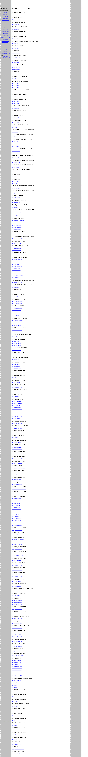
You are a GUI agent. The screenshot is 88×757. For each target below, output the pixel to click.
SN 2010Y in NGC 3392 (18, 394)
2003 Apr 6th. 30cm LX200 (17, 613)
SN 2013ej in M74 (17, 179)
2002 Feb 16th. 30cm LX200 (17, 668)
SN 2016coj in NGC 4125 (19, 110)
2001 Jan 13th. (14, 715)
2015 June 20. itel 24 (15, 141)
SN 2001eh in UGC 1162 (19, 689)
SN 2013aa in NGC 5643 (19, 200)
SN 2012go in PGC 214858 (19, 205)
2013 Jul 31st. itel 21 (15, 181)
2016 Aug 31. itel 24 (15, 108)
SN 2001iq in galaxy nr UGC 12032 (22, 678)
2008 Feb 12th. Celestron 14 (17, 514)
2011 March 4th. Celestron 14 (17, 330)
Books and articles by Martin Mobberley (5, 42)
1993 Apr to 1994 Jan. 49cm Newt (18, 749)
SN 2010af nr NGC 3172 (19, 385)
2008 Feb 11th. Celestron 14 (17, 512)
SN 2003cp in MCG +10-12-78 (20, 616)
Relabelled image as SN (16, 69)
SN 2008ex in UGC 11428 (19, 486)
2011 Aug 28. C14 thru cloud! (17, 266)
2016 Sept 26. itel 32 (15, 103)
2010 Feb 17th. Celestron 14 (17, 409)
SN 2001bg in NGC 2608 (19, 699)
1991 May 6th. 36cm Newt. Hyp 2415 (18, 753)
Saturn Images (5, 29)
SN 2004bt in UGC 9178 (18, 579)
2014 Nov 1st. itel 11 (15, 157)
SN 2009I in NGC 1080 (18, 456)
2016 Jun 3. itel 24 (15, 113)
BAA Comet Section (6, 57)
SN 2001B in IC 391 (17, 713)
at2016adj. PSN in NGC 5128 (20, 125)
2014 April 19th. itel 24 (16, 162)
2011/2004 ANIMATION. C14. (17, 275)
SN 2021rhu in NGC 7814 (19, 31)
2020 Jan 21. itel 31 (15, 62)
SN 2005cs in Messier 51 (18, 563)
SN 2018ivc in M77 (17, 71)
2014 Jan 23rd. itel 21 (15, 176)
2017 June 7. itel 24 (15, 85)
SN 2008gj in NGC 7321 (18, 477)
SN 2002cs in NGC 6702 (18, 644)
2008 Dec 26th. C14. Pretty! (17, 472)
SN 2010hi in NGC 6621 (18, 370)
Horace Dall (5, 18)
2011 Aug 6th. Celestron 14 (17, 287)
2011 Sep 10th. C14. (15, 277)
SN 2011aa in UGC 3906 (19, 327)
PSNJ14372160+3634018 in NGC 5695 (23, 144)
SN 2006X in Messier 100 (19, 551)
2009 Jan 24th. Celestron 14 (17, 447)
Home (5, 12)
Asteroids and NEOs (5, 20)
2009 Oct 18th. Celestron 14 (17, 437)
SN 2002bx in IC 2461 (18, 648)
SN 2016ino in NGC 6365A (19, 94)
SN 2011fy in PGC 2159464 (19, 257)
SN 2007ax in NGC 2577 (19, 523)
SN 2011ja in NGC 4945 (18, 241)
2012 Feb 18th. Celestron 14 (17, 233)
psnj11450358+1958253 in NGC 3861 (22, 165)
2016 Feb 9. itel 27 (15, 127)
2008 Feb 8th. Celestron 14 (16, 507)
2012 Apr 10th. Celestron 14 (17, 229)
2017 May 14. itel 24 (15, 92)
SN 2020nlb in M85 (17, 46)
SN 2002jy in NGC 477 (18, 630)
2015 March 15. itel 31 (16, 151)
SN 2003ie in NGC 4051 (18, 593)
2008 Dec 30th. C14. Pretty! (17, 474)
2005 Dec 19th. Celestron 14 (17, 560)
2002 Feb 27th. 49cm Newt (16, 671)
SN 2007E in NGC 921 (18, 532)
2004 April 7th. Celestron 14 (17, 586)
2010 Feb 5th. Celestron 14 (16, 405)
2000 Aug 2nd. (14, 725)
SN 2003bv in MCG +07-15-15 (20, 625)
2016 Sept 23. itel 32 (15, 101)
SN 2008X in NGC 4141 (18, 496)
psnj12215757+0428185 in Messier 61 (22, 155)
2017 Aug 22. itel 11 (15, 78)
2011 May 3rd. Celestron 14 (17, 296)
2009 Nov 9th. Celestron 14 (17, 423)
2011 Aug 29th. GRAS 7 (16, 268)
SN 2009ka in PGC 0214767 (20, 426)
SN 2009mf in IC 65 (17, 399)
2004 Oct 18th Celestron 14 (17, 576)
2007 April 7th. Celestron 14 (17, 525)
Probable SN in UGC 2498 (19, 347)
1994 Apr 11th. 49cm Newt (16, 744)
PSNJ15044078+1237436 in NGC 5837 (23, 139)
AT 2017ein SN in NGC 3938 (20, 81)
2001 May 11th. (14, 701)
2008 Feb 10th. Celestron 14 (17, 498)
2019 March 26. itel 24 (16, 67)
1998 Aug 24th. (14, 739)
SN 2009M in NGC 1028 (19, 445)
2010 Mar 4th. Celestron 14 (17, 412)
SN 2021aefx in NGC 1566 (19, 27)
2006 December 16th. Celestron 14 (18, 539)
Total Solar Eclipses (5, 49)
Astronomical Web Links (5, 53)
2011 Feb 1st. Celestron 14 (16, 341)
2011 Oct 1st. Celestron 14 (16, 254)
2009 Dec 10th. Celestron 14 (17, 401)
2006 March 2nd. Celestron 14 (17, 555)
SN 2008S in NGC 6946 (18, 501)
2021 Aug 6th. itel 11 (15, 34)
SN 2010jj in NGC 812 (18, 352)
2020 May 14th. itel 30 (16, 53)
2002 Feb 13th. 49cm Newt (16, 662)
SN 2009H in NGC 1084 (18, 461)
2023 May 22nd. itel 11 (16, 19)
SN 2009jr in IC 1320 (18, 435)
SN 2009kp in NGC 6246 (19, 421)
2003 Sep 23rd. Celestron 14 (17, 595)
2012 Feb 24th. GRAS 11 (16, 250)
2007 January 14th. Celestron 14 (17, 534)
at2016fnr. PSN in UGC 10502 (20, 106)
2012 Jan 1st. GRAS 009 (16, 243)
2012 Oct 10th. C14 (15, 215)
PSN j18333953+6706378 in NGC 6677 (23, 129)
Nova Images (5, 33)
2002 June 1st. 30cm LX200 (17, 646)
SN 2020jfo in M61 (17, 50)
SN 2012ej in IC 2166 (18, 218)
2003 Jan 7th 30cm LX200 (16, 634)
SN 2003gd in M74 (17, 598)
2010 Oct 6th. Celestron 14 (16, 366)
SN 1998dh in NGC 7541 (19, 737)
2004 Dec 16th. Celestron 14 (17, 570)
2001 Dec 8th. (14, 685)
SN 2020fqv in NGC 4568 (19, 55)
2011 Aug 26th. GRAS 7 (16, 264)
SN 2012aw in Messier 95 (19, 223)
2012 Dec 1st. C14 (15, 207)
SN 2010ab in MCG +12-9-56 (20, 389)
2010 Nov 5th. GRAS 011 (16, 359)
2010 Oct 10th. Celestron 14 (17, 368)
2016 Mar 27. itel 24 (15, 122)
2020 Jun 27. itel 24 (15, 48)
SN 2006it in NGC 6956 (18, 542)
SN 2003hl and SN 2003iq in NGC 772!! (23, 588)
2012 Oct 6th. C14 (15, 213)
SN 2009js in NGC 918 (18, 430)
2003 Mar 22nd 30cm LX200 (17, 628)
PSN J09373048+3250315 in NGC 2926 (23, 236)
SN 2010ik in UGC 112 (18, 362)
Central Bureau (5, 56)
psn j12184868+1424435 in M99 (21, 169)
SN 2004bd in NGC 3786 (19, 584)
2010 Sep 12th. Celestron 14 (17, 372)
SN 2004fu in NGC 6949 (18, 567)
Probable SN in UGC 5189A (20, 357)
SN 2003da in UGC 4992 (19, 606)
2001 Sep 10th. (14, 691)
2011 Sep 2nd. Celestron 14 (17, 259)
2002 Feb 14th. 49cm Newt (16, 664)
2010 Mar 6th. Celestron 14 (17, 387)
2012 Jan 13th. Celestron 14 (17, 238)
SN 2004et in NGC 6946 (18, 572)
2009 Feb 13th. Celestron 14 (17, 449)
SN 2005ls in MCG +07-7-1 (19, 558)
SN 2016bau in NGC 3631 (19, 120)
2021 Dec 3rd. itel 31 (15, 29)
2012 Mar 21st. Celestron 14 (17, 227)
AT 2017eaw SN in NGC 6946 (20, 89)
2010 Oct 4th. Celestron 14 (16, 364)
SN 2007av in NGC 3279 (19, 527)
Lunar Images (5, 39)
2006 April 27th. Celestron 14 (17, 549)
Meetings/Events (5, 47)
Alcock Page (5, 16)
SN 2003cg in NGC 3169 (19, 621)
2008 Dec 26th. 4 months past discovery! (19, 489)
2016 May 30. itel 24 (15, 117)
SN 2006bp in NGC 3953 (19, 546)
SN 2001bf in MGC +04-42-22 (20, 704)
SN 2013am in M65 (17, 195)
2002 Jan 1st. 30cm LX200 (16, 680)
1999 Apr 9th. (14, 734)
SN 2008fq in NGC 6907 (18, 482)
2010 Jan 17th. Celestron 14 (17, 403)
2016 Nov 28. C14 (15, 96)
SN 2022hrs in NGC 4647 (19, 22)
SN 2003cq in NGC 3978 (19, 611)
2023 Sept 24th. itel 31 (16, 14)
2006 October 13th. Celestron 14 (17, 544)
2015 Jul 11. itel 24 (15, 136)
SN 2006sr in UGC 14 (18, 537)
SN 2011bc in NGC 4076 (19, 299)
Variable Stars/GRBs (5, 35)
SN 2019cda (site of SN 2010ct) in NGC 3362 (24, 65)
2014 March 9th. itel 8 (16, 167)
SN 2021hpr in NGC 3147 (19, 36)
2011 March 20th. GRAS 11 (17, 308)
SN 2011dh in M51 (17, 289)
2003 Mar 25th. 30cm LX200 (17, 623)
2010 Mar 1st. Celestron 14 (16, 411)
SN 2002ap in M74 (17, 658)
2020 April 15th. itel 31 (16, 57)
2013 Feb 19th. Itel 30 (16, 202)
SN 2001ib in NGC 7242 (18, 683)
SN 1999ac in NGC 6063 (19, 732)
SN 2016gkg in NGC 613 (19, 99)
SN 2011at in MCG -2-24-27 (20, 318)
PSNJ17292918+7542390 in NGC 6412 (23, 134)
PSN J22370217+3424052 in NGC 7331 (23, 190)
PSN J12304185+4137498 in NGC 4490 (23, 280)
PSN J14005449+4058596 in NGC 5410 (23, 160)
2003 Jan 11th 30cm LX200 (17, 636)
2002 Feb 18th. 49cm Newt (16, 670)
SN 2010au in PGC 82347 (19, 380)
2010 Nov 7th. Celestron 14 (17, 354)
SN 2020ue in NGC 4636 (19, 60)
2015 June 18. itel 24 (15, 146)
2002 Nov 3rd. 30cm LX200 (17, 641)
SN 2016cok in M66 (17, 115)
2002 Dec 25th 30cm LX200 (17, 632)
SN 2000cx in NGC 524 (18, 723)
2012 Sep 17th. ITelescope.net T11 (18, 220)
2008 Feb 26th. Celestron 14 (17, 518)
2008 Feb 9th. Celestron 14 (16, 509)
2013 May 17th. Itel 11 (16, 188)
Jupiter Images (5, 27)
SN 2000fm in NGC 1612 (19, 718)
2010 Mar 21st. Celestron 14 (17, 418)
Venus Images (5, 23)
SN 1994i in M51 (16, 742)
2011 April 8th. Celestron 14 (17, 303)
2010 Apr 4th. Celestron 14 (16, 377)
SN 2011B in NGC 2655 (18, 339)
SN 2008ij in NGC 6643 (18, 470)
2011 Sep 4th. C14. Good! (16, 273)
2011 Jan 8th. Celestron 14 (16, 350)
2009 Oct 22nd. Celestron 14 (17, 428)
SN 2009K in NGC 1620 (18, 451)
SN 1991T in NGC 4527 (18, 751)
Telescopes (5, 45)
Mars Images (5, 25)
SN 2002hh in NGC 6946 (19, 639)
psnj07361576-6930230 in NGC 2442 (22, 148)
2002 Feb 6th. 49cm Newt (16, 660)
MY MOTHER (5, 14)
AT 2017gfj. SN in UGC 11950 (20, 76)
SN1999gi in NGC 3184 (18, 727)
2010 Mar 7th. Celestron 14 (17, 416)
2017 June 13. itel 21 (15, 87)
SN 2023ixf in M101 (17, 17)
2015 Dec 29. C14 (15, 132)
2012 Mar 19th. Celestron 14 (17, 225)
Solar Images (5, 51)
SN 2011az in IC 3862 (18, 306)
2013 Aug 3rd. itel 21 (15, 183)
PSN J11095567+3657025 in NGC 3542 (23, 186)
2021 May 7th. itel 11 (15, 38)
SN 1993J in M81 (16, 746)
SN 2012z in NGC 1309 (18, 231)
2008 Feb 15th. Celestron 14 (17, 516)
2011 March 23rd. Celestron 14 (17, 313)
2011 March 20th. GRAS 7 (16, 310)
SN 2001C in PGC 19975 (19, 708)
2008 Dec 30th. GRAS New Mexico (18, 468)
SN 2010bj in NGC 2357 (18, 375)
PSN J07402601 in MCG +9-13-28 (21, 334)
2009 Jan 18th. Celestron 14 (17, 453)
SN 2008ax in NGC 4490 (19, 491)
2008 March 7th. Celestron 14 (17, 493)
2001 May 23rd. (14, 696)
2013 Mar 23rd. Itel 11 (16, 197)
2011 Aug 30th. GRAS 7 (16, 270)
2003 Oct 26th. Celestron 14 (17, 604)
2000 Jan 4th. (14, 730)
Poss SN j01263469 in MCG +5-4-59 (22, 285)
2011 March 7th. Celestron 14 (17, 325)
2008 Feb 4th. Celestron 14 (16, 503)
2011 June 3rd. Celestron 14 (17, 292)
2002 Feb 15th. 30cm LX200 (17, 666)
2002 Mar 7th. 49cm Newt (16, 673)
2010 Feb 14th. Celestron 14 (17, 396)
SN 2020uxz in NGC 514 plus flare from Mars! (25, 41)
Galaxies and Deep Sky (5, 37)
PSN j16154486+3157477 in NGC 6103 (23, 209)
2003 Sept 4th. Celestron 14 (17, 600)
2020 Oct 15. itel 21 (15, 43)
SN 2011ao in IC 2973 (18, 323)
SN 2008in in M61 (17, 466)
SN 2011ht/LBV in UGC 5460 (20, 246)
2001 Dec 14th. (14, 687)
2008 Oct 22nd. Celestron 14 (17, 479)
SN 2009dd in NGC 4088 (19, 440)
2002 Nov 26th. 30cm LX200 (17, 675)
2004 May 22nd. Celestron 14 (17, 581)
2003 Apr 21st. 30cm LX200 (17, 609)
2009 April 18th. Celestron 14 (17, 442)
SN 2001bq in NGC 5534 (19, 694)
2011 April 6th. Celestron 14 (17, 301)
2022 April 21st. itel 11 (16, 24)
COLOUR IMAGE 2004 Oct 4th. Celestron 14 (20, 574)
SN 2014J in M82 (16, 174)
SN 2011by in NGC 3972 (19, 294)
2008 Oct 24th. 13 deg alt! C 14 (17, 484)
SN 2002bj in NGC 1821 (18, 653)
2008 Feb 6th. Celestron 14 (16, 505)
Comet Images (5, 22)
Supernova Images (5, 31)
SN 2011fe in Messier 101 (19, 262)
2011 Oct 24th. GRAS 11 (16, 248)
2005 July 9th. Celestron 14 (17, 565)
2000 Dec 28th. (14, 720)
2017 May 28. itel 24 (15, 83)
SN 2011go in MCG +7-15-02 (20, 252)
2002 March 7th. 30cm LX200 (17, 655)
